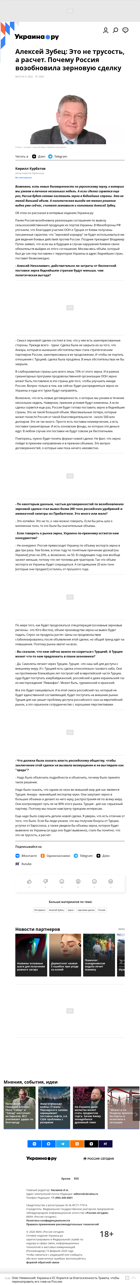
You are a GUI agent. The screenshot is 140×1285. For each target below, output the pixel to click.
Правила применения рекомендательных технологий (62, 1224)
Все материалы (23, 177)
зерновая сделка (86, 910)
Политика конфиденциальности (48, 1220)
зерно (71, 910)
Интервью (39, 910)
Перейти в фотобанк (56, 147)
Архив (65, 1178)
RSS (76, 1178)
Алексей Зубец (56, 910)
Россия (101, 910)
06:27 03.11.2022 (24, 76)
